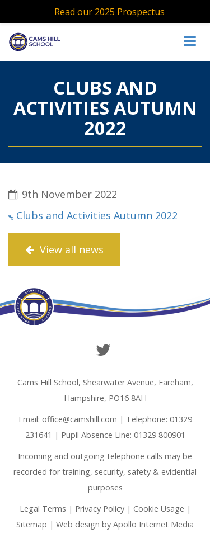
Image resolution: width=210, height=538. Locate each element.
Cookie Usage (158, 508)
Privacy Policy (99, 508)
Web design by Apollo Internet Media (125, 524)
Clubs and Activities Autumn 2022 (97, 215)
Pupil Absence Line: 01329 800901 (123, 435)
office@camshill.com (79, 419)
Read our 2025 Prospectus (109, 12)
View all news (64, 249)
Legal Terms (43, 508)
